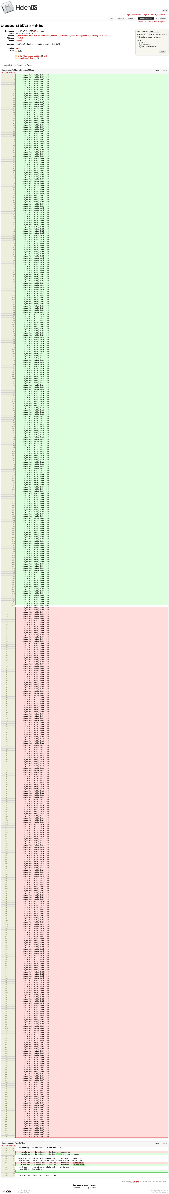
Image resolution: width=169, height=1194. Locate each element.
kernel (18, 48)
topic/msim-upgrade (79, 36)
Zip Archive (91, 1187)
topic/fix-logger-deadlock (60, 36)
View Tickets (161, 18)
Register (146, 15)
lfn (16, 36)
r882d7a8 (12, 73)
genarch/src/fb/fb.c (26, 58)
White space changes (148, 47)
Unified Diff (77, 1187)
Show (140, 35)
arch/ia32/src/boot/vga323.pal (30, 56)
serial (26, 36)
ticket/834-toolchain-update (40, 36)
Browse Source (146, 18)
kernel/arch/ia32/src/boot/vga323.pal (18, 70)
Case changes (146, 45)
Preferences (136, 15)
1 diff (45, 56)
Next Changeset (159, 22)
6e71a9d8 (19, 38)
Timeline (120, 18)
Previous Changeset (144, 22)
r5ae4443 (5, 73)
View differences (142, 32)
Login (128, 15)
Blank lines (145, 43)
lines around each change (155, 35)
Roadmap (131, 18)
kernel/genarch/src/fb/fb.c (13, 1143)
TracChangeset (134, 1181)
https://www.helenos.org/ (159, 1192)
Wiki (111, 18)
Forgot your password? (159, 15)
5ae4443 (19, 40)
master (20, 36)
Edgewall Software (24, 1192)
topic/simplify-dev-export (97, 36)
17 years (37, 31)
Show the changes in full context (149, 37)
